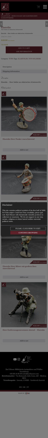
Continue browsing (28, 233)
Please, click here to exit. (28, 228)
